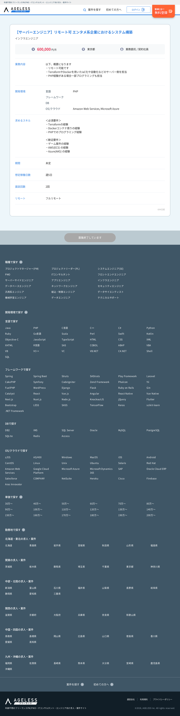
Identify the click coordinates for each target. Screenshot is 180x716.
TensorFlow (96, 405)
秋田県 (105, 545)
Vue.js (65, 393)
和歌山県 (131, 615)
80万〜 (150, 503)
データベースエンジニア (18, 286)
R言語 (36, 345)
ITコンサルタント (60, 274)
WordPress (39, 388)
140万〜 (151, 509)
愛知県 (32, 594)
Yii (148, 382)
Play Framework (127, 376)
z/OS (7, 457)
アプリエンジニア (60, 280)
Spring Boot (40, 376)
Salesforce (11, 478)
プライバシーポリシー (162, 699)
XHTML (9, 345)
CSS (120, 339)
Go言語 (37, 334)
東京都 (129, 567)
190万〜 (122, 515)
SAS (64, 345)
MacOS (94, 457)
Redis (36, 436)
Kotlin (150, 334)
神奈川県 (155, 567)
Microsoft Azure (71, 469)
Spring (9, 376)
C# (119, 328)
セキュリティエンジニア (111, 286)
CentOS (9, 463)
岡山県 (57, 636)
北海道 (8, 545)
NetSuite (67, 478)
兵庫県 (81, 615)
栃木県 (32, 567)
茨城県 (8, 567)
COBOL (94, 345)
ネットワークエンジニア (64, 286)
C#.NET (122, 351)
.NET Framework (14, 411)
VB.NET (94, 351)
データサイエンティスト (111, 292)
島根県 (32, 636)
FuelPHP (10, 388)
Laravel (151, 376)
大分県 (105, 663)
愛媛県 (8, 642)
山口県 (105, 636)
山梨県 (105, 588)
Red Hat (151, 463)
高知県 (32, 642)
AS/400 (37, 457)
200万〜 (151, 515)
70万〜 (122, 503)
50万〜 (65, 503)
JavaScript (39, 339)
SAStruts (95, 376)
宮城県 (81, 545)
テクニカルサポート (108, 298)
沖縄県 (8, 669)
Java (8, 328)
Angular (94, 393)
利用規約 (144, 699)
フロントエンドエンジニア (112, 274)
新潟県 (8, 588)
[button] (90, 262)
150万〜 (9, 515)
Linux (36, 463)
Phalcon (123, 382)
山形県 (129, 545)
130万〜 (122, 509)
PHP (35, 328)
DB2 (7, 430)
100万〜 (37, 509)
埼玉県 (81, 567)
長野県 (129, 588)
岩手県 (57, 545)
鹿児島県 (155, 663)
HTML (93, 339)
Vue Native (153, 393)
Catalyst (10, 393)
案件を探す (92, 9)
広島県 (81, 636)
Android (151, 457)
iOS (120, 457)
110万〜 (66, 509)
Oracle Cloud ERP (156, 469)
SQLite (9, 436)
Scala (65, 334)
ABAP (121, 345)
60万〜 (94, 503)
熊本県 (81, 663)
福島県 (154, 545)
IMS (35, 430)
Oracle (93, 430)
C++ (92, 328)
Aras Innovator (13, 484)
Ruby (8, 334)
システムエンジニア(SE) (111, 269)
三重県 (57, 594)
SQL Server (68, 430)
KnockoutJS (97, 399)
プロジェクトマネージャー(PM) (22, 269)
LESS (36, 405)
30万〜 (9, 503)
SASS (65, 405)
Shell (150, 351)
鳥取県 (8, 636)
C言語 (65, 328)
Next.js (9, 399)
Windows (67, 457)
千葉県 (105, 567)
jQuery (122, 399)
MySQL (122, 430)
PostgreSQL (153, 430)
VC (63, 351)
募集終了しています (90, 237)
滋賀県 (8, 615)
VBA (149, 345)
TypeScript (68, 339)
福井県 (81, 588)
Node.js (66, 399)
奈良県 (105, 615)
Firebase (152, 478)
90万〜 (9, 509)
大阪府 (57, 615)
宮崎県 (129, 663)
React (36, 393)
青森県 (32, 545)
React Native (125, 393)
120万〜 (94, 509)
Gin (149, 388)
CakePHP (10, 382)
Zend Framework (99, 382)
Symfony (38, 382)
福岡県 (8, 663)
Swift (121, 334)
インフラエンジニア (108, 280)
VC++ (36, 351)
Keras (121, 405)
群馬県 (57, 567)
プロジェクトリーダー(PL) (65, 269)
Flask (93, 388)
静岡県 (8, 594)
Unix (64, 463)
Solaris (122, 463)
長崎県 (57, 663)
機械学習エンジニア (15, 298)
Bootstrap (10, 405)
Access (66, 436)
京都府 (32, 615)
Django (66, 388)
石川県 (57, 588)
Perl (92, 334)
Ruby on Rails (126, 388)
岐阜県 (154, 588)
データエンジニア (60, 298)
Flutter (150, 399)
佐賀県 (32, 663)
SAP (120, 469)
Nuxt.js (37, 399)
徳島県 (129, 636)
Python (151, 328)
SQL (7, 357)
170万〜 (66, 515)
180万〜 (94, 515)
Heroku (94, 478)
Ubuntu (94, 463)
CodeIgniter (68, 382)
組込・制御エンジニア (63, 292)
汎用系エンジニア (14, 292)
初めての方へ (114, 9)
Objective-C (12, 339)
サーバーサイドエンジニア (19, 280)
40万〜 (37, 503)
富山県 (32, 588)
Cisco (121, 478)
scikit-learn (153, 405)
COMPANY (39, 478)
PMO (7, 274)
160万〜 (37, 515)
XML (149, 339)
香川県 (154, 636)
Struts (65, 376)
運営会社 (131, 699)
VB (6, 351)
